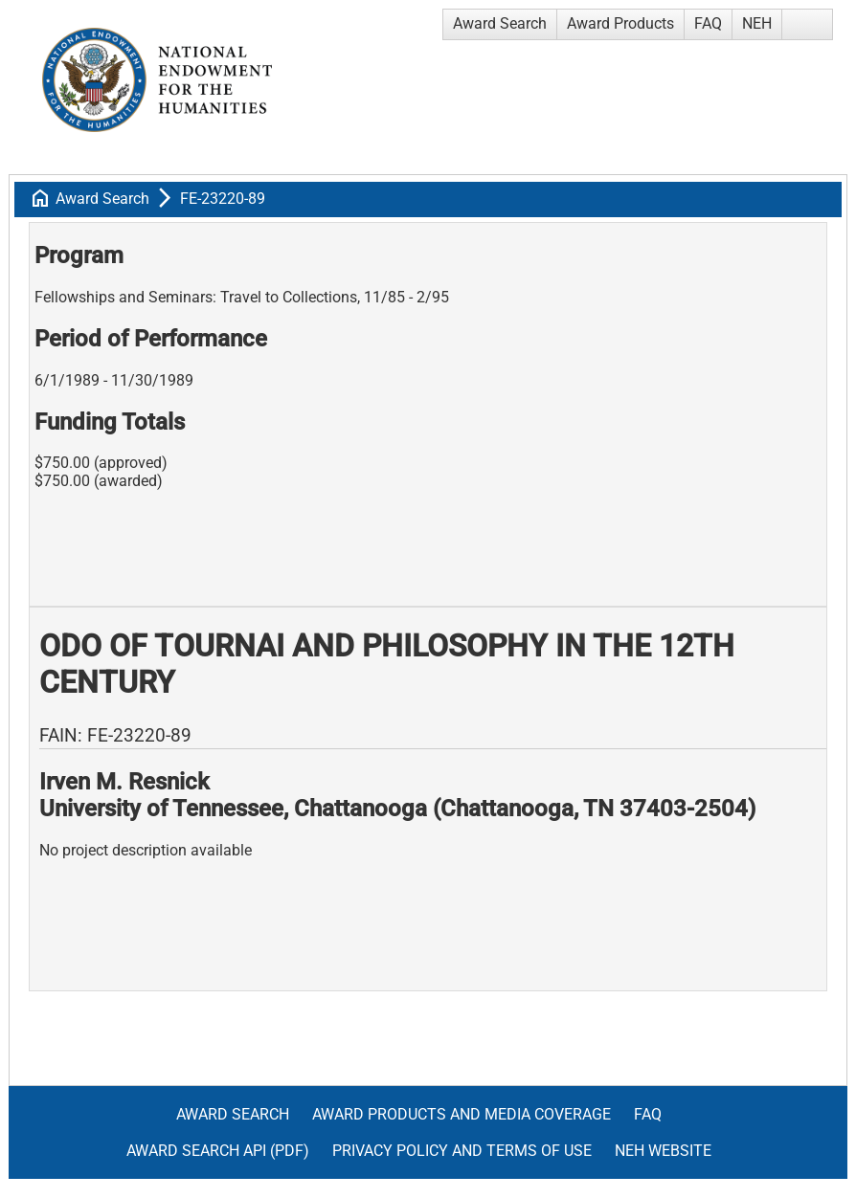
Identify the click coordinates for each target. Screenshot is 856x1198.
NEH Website (663, 1151)
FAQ (708, 23)
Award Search (500, 23)
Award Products (620, 23)
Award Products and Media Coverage (461, 1114)
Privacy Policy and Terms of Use (462, 1151)
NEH (757, 23)
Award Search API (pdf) (217, 1151)
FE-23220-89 (222, 198)
